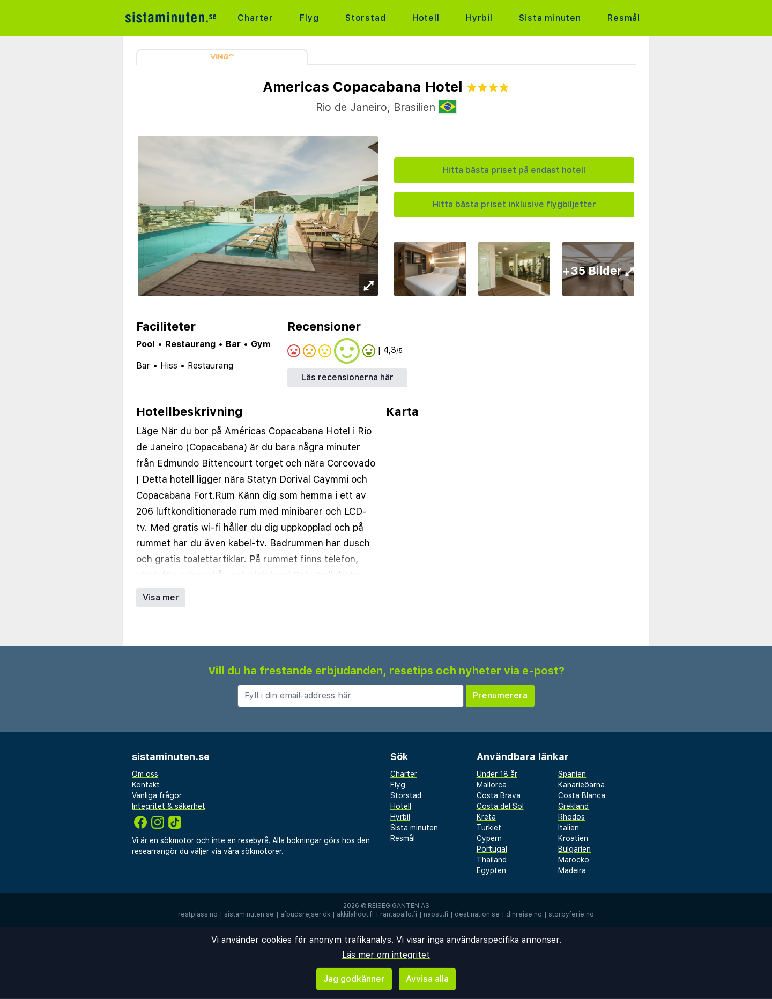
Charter (255, 18)
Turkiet (489, 827)
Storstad (365, 18)
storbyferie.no (571, 914)
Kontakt (146, 784)
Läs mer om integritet (386, 955)
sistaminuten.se (249, 914)
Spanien (572, 774)
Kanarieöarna (581, 784)
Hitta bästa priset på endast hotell (514, 170)
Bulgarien (574, 849)
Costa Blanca (581, 795)
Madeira (572, 870)
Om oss (145, 774)
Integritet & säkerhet (168, 806)
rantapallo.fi (398, 914)
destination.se (477, 914)
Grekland (573, 806)
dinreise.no (524, 914)
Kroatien (573, 838)
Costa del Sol (500, 806)
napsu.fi (436, 914)
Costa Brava (499, 795)
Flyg (309, 18)
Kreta (486, 817)
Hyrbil (479, 18)
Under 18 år (497, 774)
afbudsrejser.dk (305, 914)
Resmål (623, 18)
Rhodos (571, 817)
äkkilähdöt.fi (355, 914)
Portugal (492, 849)
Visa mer (161, 597)
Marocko (573, 859)
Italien (568, 827)
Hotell (426, 18)
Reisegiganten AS (398, 906)
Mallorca (492, 784)
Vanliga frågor (157, 795)
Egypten (491, 870)
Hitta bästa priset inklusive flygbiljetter (514, 204)
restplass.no (198, 914)
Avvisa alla (427, 979)
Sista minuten (550, 18)
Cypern (489, 838)
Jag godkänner (354, 979)
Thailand (492, 859)
